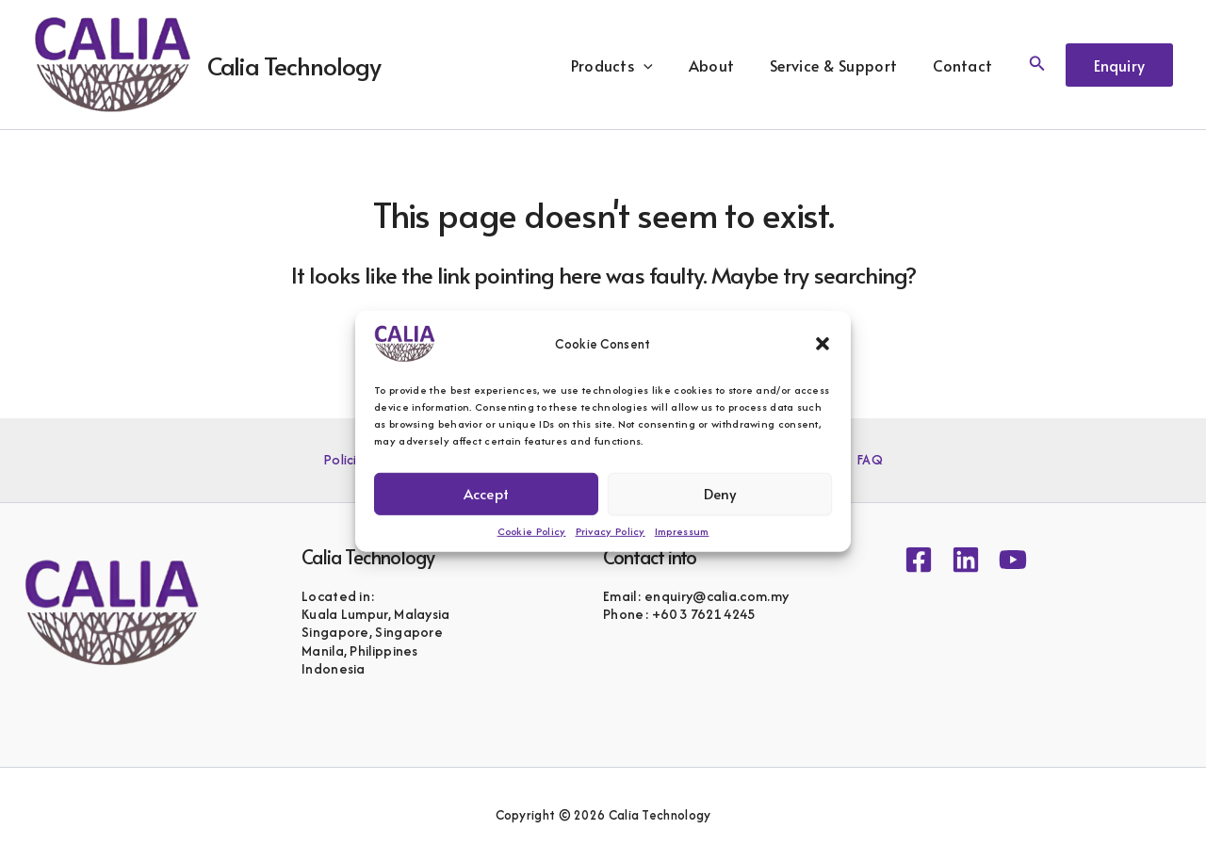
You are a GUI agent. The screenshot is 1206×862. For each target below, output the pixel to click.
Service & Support (841, 64)
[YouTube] (1013, 559)
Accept (486, 493)
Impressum (682, 530)
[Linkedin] (966, 559)
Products (632, 64)
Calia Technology (294, 64)
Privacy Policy (610, 530)
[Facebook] (918, 559)
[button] (822, 342)
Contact (965, 64)
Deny (720, 493)
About (726, 64)
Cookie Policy (531, 530)
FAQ (861, 460)
